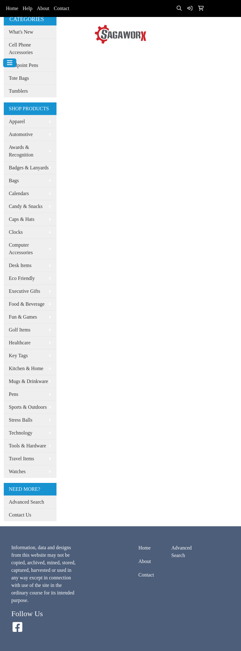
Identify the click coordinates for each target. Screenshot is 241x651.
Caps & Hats (22, 219)
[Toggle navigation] (9, 62)
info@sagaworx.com (121, 52)
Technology (20, 432)
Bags (14, 180)
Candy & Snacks (26, 206)
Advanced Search (26, 502)
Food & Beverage (27, 304)
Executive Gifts (24, 291)
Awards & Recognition (21, 151)
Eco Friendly (22, 278)
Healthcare (19, 342)
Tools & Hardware (27, 445)
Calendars (19, 193)
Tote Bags (19, 78)
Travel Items (21, 458)
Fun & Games (23, 317)
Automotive (21, 134)
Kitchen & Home (26, 368)
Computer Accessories (21, 248)
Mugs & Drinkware (28, 381)
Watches (17, 471)
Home (12, 8)
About (43, 8)
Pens (13, 394)
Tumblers (18, 91)
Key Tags (18, 355)
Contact (61, 8)
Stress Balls (20, 420)
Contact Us (20, 514)
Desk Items (20, 265)
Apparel (17, 121)
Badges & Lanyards (29, 167)
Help (27, 8)
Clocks (16, 232)
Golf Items (19, 329)
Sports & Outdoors (28, 407)
